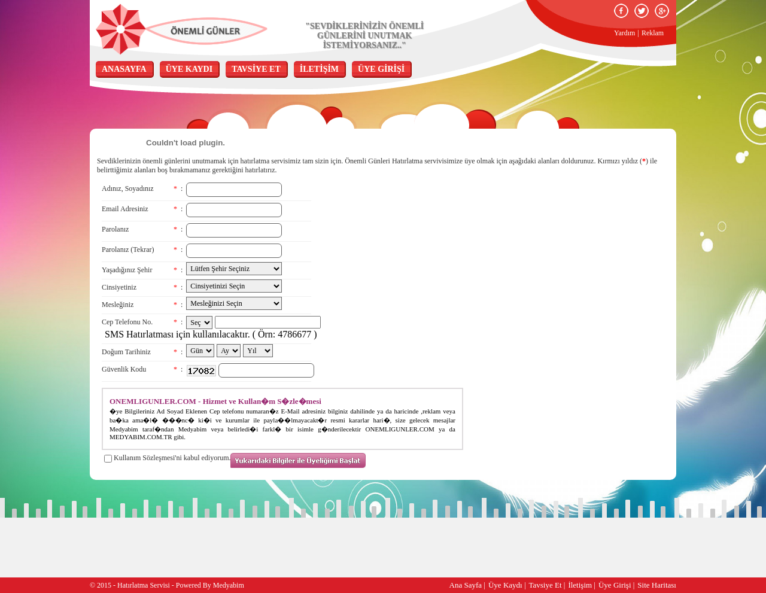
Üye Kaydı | (507, 584)
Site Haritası (656, 584)
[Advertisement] (541, 249)
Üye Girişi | (616, 584)
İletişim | (581, 584)
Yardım (624, 33)
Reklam (653, 33)
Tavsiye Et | (547, 584)
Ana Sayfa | (467, 584)
